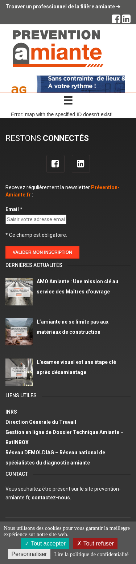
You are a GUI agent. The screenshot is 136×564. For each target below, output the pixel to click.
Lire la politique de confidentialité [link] (91, 554)
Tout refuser (95, 543)
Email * (13, 209)
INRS (11, 412)
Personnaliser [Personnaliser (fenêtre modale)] (29, 554)
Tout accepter (45, 543)
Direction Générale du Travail (40, 422)
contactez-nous (51, 497)
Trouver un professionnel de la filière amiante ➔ (62, 6)
